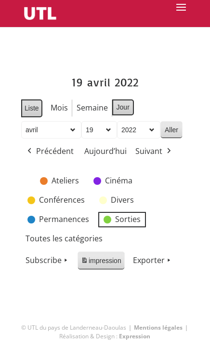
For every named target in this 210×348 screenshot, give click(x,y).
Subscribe (47, 260)
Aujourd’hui (105, 151)
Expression (134, 336)
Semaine (91, 107)
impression (100, 262)
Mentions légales (158, 327)
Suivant (154, 151)
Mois (58, 107)
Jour (122, 107)
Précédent (50, 151)
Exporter (152, 260)
